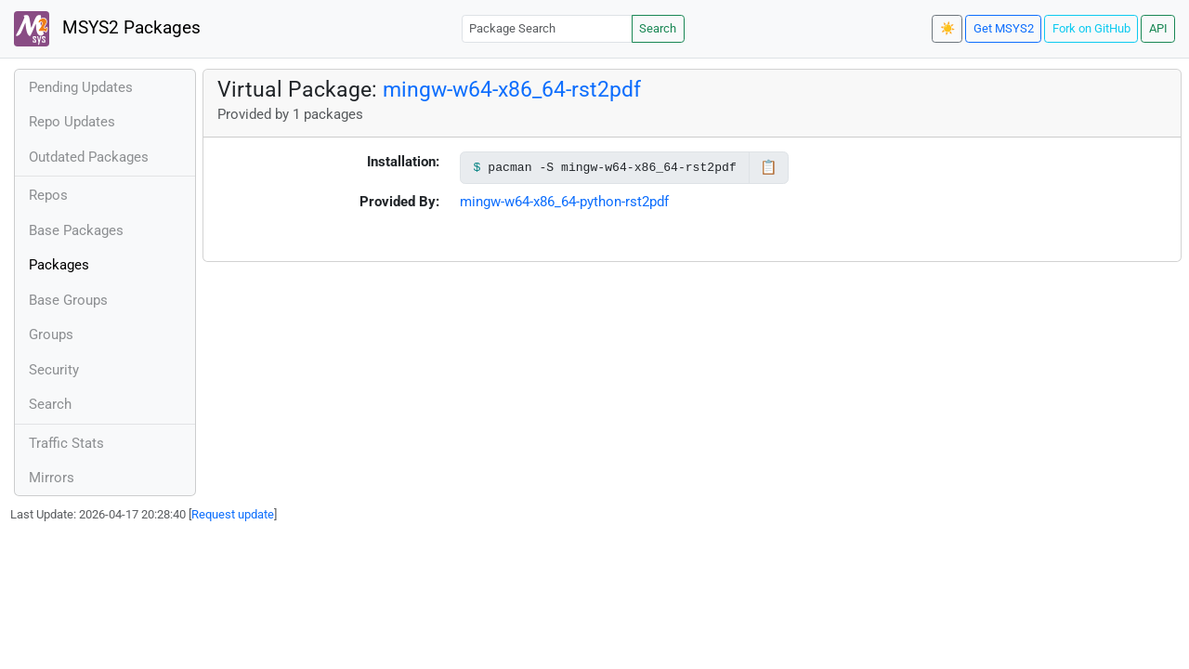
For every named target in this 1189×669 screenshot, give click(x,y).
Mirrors (51, 477)
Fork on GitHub (1091, 28)
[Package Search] (547, 28)
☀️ (947, 28)
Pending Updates (81, 87)
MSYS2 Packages (107, 28)
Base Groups (68, 300)
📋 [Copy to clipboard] (768, 167)
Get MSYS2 (1003, 28)
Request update (232, 514)
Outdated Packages (89, 157)
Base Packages (76, 230)
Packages (59, 264)
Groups (51, 334)
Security (54, 369)
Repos (48, 195)
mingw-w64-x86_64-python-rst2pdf (564, 201)
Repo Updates (72, 121)
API (1158, 28)
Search (657, 28)
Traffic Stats (66, 443)
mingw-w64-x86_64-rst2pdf (512, 89)
